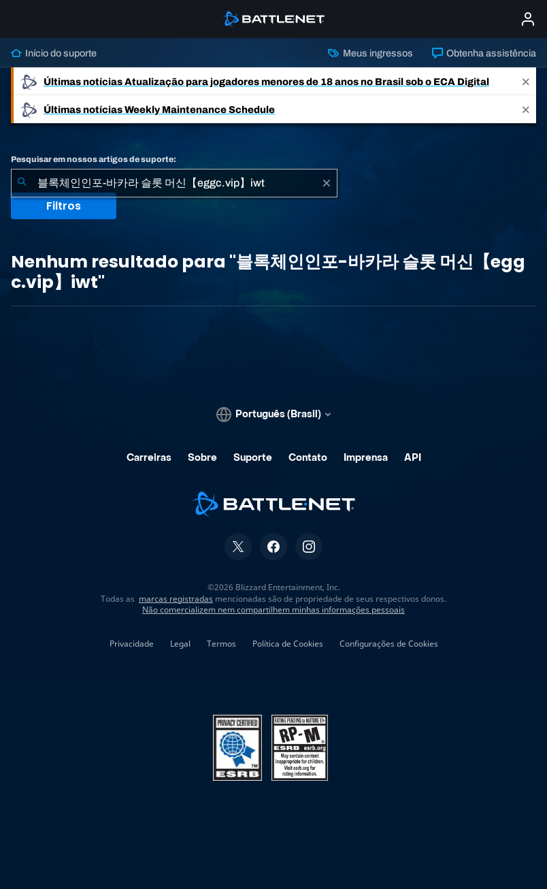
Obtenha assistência (484, 53)
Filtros (63, 206)
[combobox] (174, 183)
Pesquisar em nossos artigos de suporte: (93, 159)
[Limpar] (326, 183)
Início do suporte (54, 53)
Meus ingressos (370, 53)
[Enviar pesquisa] (22, 183)
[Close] (526, 81)
